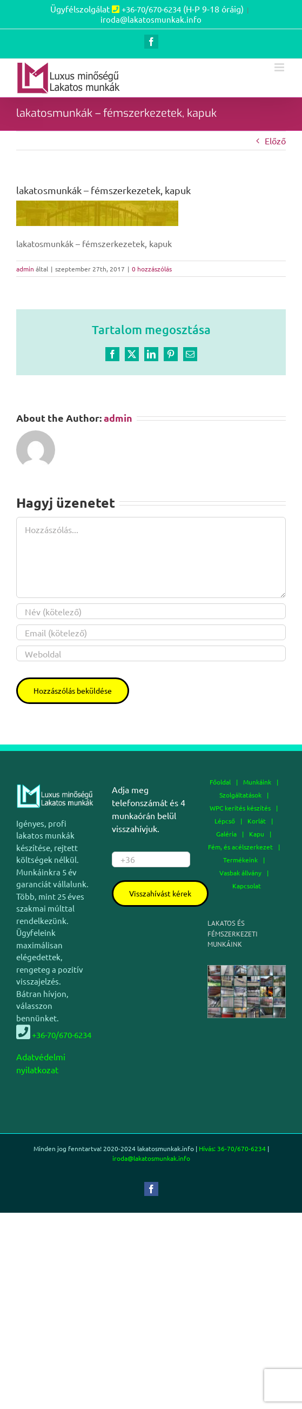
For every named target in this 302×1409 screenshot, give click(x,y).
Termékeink (240, 859)
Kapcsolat (246, 885)
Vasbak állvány (240, 872)
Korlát (256, 820)
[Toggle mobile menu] (280, 67)
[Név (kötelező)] (151, 611)
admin (25, 268)
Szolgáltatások (240, 794)
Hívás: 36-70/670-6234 (232, 1148)
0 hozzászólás (152, 268)
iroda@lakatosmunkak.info (151, 19)
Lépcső (224, 820)
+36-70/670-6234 (151, 9)
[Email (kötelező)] (151, 632)
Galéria (226, 833)
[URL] (151, 653)
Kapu (256, 833)
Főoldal (220, 781)
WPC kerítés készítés (240, 807)
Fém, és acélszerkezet (240, 846)
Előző (275, 140)
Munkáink (257, 781)
